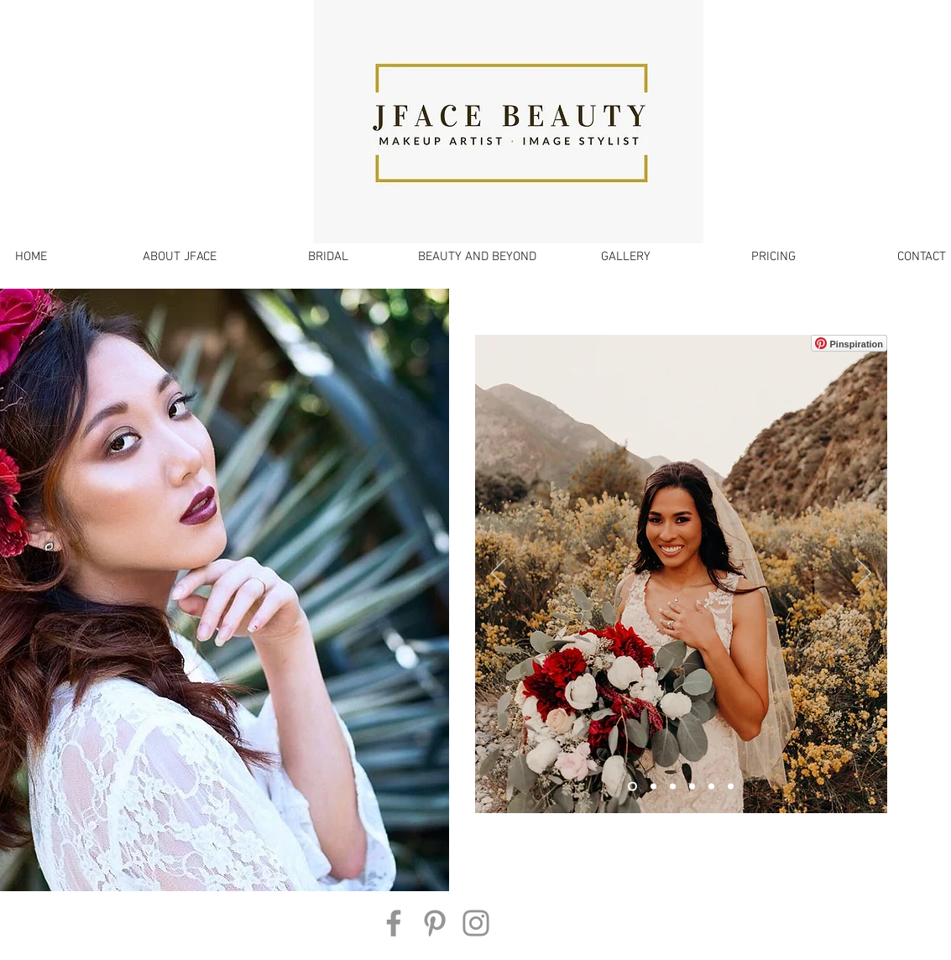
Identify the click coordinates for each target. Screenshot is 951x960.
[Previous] (498, 574)
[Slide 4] (673, 787)
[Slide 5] (711, 787)
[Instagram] (476, 923)
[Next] (863, 574)
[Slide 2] (692, 787)
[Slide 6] (731, 787)
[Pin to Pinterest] (496, 343)
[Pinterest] (434, 923)
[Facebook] (393, 923)
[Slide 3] (653, 787)
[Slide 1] (632, 786)
